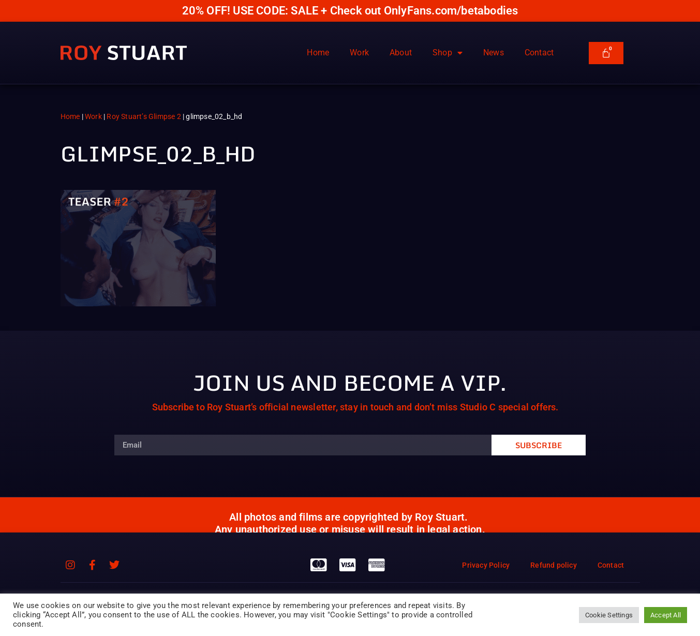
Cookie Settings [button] (609, 615)
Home (318, 52)
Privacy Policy (486, 565)
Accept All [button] (665, 615)
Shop (448, 53)
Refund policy (553, 565)
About (401, 52)
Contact (539, 52)
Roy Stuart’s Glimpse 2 (144, 116)
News (493, 52)
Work (359, 52)
